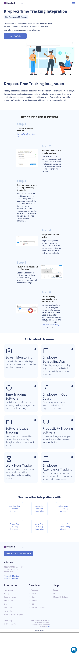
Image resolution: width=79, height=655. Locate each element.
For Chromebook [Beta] (38, 630)
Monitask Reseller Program (14, 637)
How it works (9, 613)
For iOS (31, 627)
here (48, 650)
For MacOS (33, 616)
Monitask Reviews (8, 600)
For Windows (34, 613)
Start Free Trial (15, 36)
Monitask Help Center (61, 620)
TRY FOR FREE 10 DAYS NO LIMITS (19, 577)
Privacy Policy (8, 644)
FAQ (55, 616)
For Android (33, 623)
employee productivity (51, 336)
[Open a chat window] (74, 650)
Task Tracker (9, 623)
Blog (5, 627)
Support (56, 613)
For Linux (32, 620)
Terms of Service (10, 620)
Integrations (8, 630)
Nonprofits (8, 634)
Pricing (6, 616)
